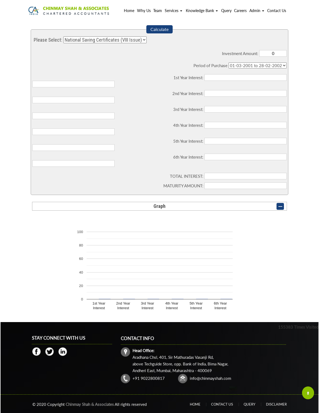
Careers (240, 10)
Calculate (159, 29)
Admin (256, 10)
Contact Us (276, 10)
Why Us (144, 10)
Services (173, 10)
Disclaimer (260, 404)
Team (157, 10)
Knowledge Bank (202, 10)
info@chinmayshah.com (208, 370)
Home (129, 10)
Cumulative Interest (258, 65)
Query (226, 10)
